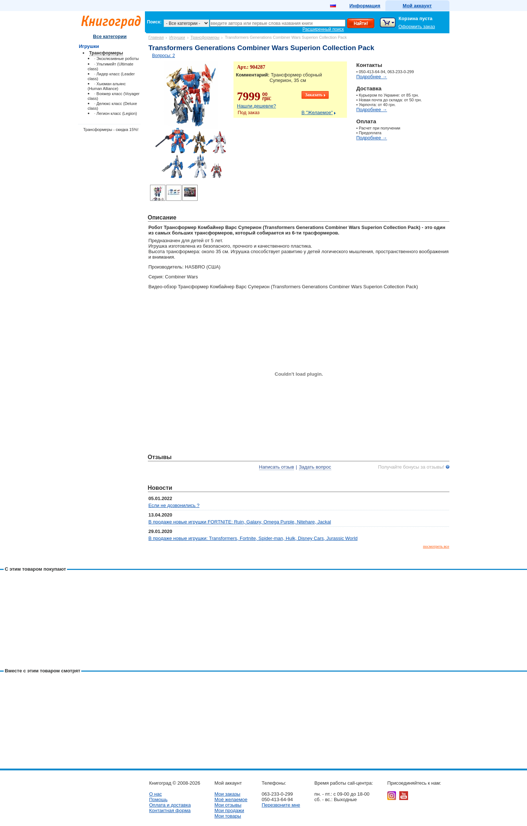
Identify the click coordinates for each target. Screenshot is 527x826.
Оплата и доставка (170, 805)
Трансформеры (205, 37)
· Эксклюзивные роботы (116, 58)
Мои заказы (227, 794)
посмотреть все (436, 546)
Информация (365, 5)
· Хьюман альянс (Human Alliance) (107, 86)
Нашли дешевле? (256, 106)
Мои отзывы (228, 805)
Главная (156, 37)
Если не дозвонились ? (174, 505)
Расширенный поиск (323, 29)
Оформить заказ (417, 26)
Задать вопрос (315, 467)
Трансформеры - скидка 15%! (111, 129)
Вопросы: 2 (163, 55)
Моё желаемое (230, 799)
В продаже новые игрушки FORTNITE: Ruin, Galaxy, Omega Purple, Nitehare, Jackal (240, 522)
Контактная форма (170, 810)
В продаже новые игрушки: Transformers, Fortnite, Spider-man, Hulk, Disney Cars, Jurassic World (253, 538)
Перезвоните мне (281, 805)
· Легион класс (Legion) (115, 113)
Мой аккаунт (417, 5)
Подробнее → (371, 76)
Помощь (158, 799)
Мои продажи (229, 810)
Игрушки (177, 37)
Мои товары (227, 816)
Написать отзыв (276, 467)
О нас (155, 794)
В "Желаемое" (317, 112)
